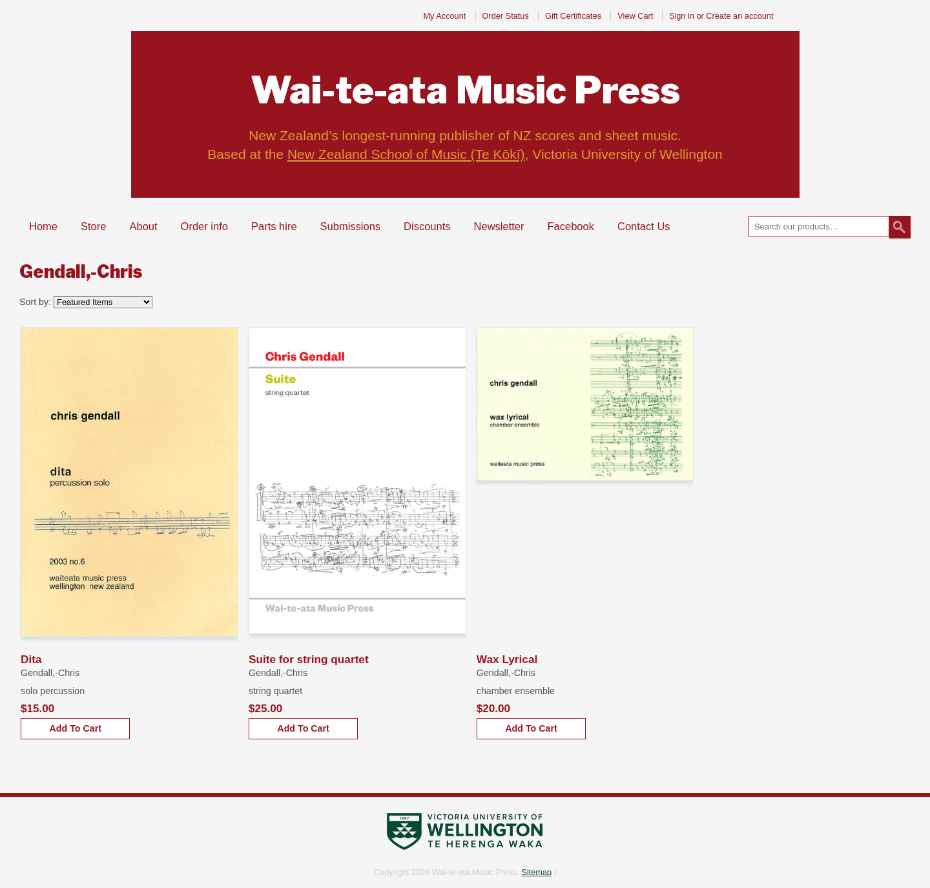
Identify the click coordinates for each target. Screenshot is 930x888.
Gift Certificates (573, 16)
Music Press (465, 90)
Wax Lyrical (507, 659)
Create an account (739, 16)
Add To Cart (75, 728)
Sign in (681, 16)
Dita (31, 659)
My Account (444, 16)
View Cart (636, 16)
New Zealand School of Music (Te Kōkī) (406, 154)
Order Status (505, 16)
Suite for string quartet (309, 659)
